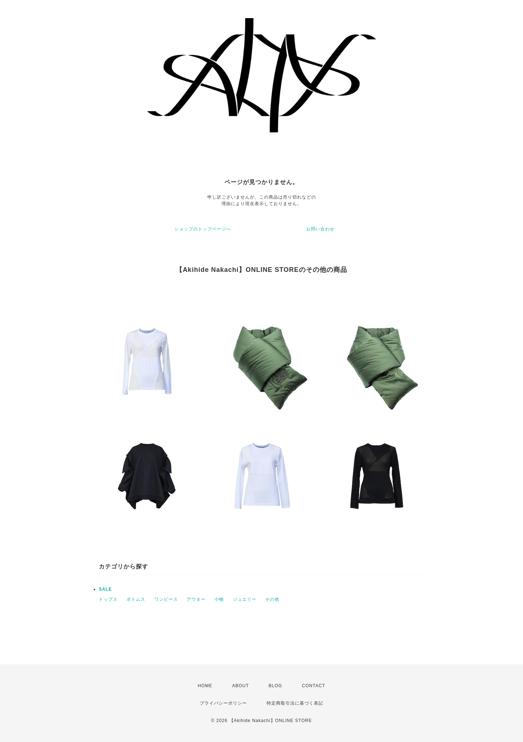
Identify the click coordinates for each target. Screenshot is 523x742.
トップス (108, 599)
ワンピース (166, 599)
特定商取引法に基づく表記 (295, 703)
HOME (205, 685)
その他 (272, 599)
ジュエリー (244, 599)
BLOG (275, 685)
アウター (196, 599)
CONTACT (313, 685)
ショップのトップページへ (202, 229)
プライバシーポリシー (223, 703)
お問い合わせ (320, 229)
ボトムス (135, 599)
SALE (105, 589)
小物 (219, 599)
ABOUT (240, 685)
